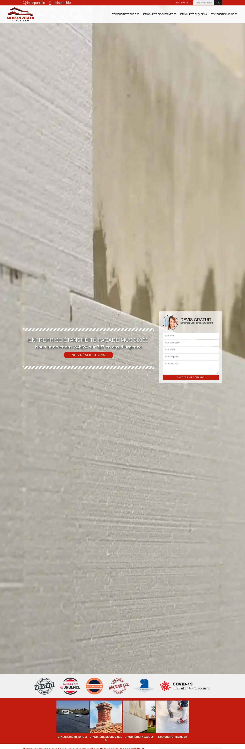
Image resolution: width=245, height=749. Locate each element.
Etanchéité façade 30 (193, 14)
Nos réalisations (88, 355)
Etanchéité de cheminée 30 (159, 14)
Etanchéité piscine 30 (224, 14)
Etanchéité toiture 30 (125, 14)
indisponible (34, 3)
